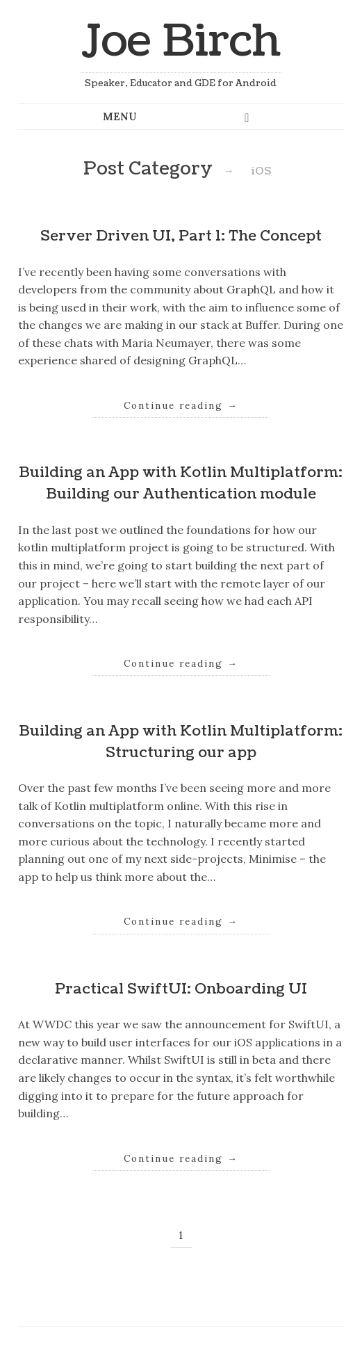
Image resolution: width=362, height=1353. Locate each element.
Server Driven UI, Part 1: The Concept (181, 236)
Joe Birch (181, 41)
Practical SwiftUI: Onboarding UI (181, 989)
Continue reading (181, 405)
